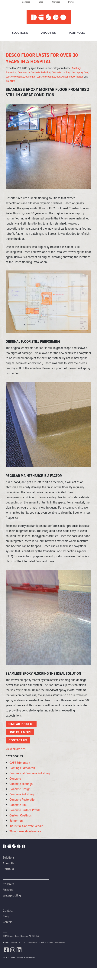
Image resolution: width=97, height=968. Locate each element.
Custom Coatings (20, 815)
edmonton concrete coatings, (40, 77)
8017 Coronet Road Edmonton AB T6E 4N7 (21, 936)
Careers (7, 921)
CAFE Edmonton (19, 762)
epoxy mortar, (76, 77)
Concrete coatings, (61, 72)
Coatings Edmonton (22, 767)
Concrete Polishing (21, 794)
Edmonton (16, 820)
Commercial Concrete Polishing (29, 773)
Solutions (20, 32)
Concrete (15, 778)
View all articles (15, 748)
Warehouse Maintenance (25, 831)
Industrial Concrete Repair (26, 825)
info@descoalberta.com (55, 942)
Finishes (8, 889)
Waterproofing (12, 895)
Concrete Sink (18, 804)
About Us (48, 32)
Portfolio (77, 32)
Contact (8, 910)
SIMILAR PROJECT (21, 724)
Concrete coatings (21, 783)
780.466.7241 (32, 942)
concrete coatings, (15, 77)
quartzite (10, 81)
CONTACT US (17, 740)
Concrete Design (20, 789)
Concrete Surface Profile (24, 810)
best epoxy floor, (80, 72)
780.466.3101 (15, 942)
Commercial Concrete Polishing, (34, 72)
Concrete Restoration (22, 799)
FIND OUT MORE (19, 732)
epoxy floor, (63, 77)
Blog (6, 916)
